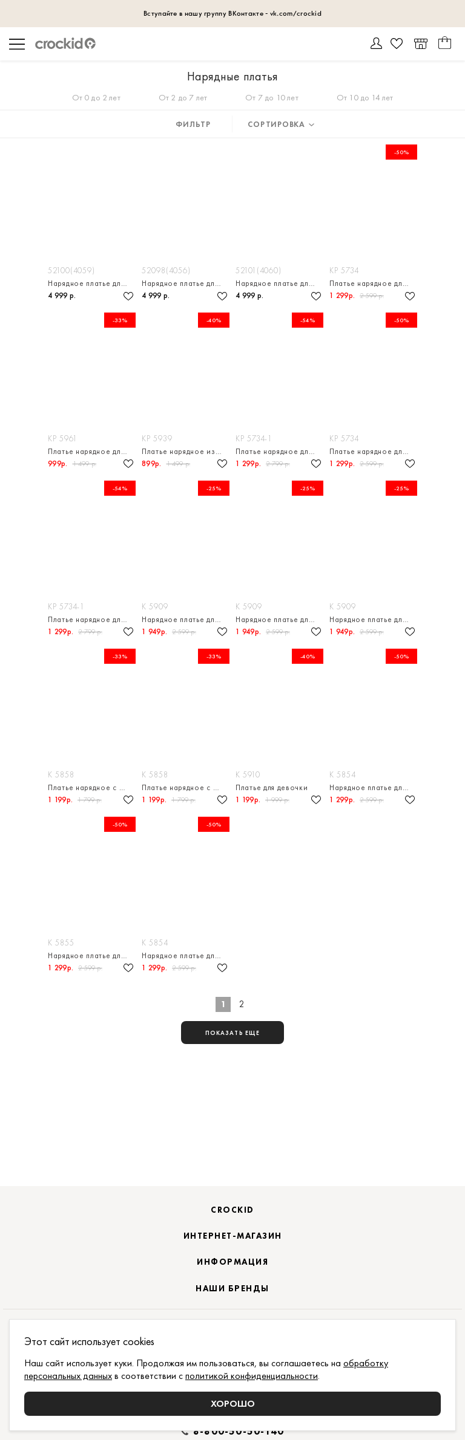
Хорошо (233, 1403)
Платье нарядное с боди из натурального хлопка (92, 787)
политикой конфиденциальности (251, 1375)
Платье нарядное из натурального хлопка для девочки (185, 451)
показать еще (232, 1033)
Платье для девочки (272, 787)
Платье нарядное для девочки (373, 283)
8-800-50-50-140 (238, 1431)
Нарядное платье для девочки (92, 283)
